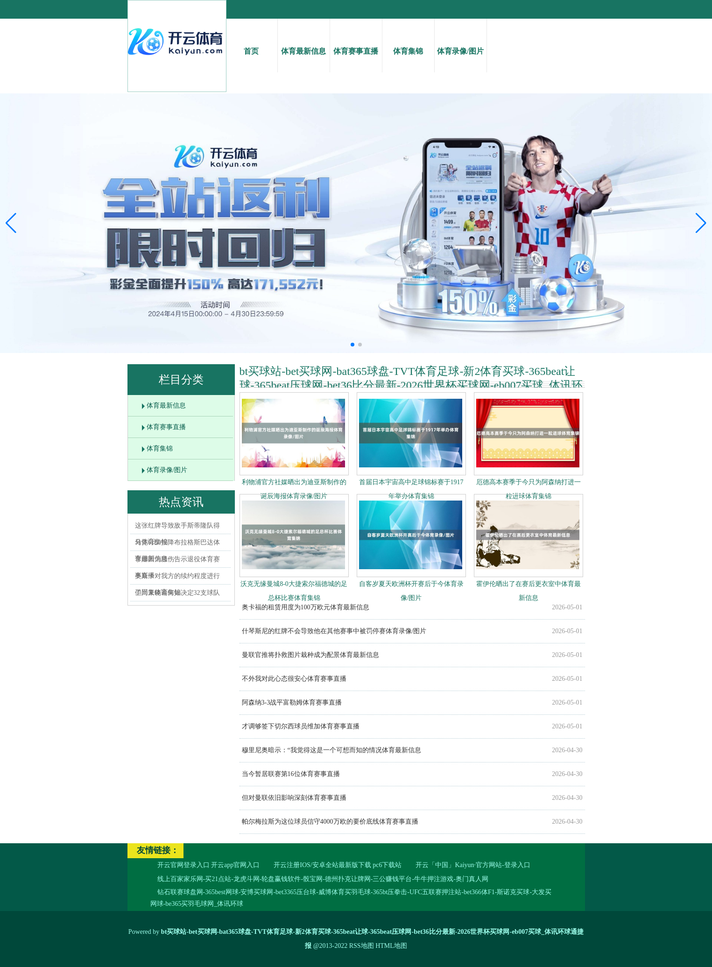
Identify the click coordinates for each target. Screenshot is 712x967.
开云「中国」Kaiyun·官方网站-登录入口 (473, 864)
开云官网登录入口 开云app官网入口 (208, 864)
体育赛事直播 (356, 42)
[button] (701, 223)
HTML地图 (391, 945)
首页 (251, 42)
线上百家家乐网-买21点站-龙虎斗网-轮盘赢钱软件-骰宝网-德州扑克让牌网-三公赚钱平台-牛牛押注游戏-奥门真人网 (322, 878)
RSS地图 (361, 945)
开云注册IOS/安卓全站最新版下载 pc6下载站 (338, 864)
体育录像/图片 (460, 42)
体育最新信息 (304, 42)
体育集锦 (408, 42)
